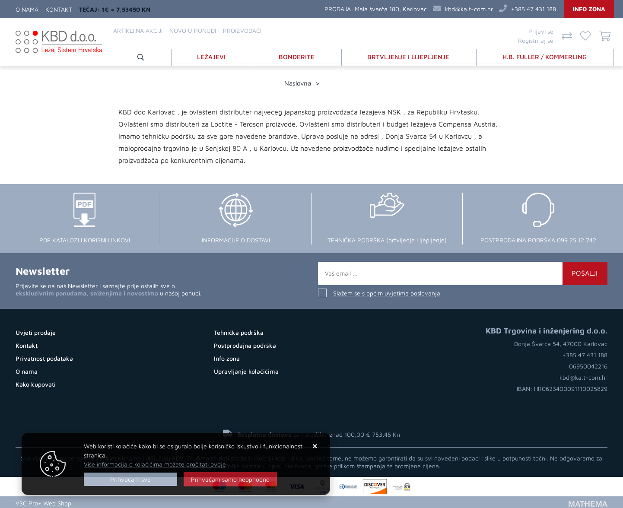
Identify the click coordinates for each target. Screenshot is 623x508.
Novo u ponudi (192, 30)
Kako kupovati (36, 382)
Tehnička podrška (239, 330)
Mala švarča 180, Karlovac (391, 9)
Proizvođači (242, 30)
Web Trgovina (95, 501)
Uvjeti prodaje (36, 330)
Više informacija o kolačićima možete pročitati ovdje (155, 464)
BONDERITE (299, 55)
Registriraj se (535, 40)
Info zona (589, 9)
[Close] (130, 479)
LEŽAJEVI (214, 55)
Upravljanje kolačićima (246, 369)
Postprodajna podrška (245, 343)
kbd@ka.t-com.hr (469, 9)
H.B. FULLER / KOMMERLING (545, 55)
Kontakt (58, 9)
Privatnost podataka (44, 356)
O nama (27, 9)
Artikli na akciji (137, 30)
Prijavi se (540, 31)
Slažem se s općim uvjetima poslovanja (386, 291)
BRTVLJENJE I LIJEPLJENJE (410, 55)
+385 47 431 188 (533, 9)
